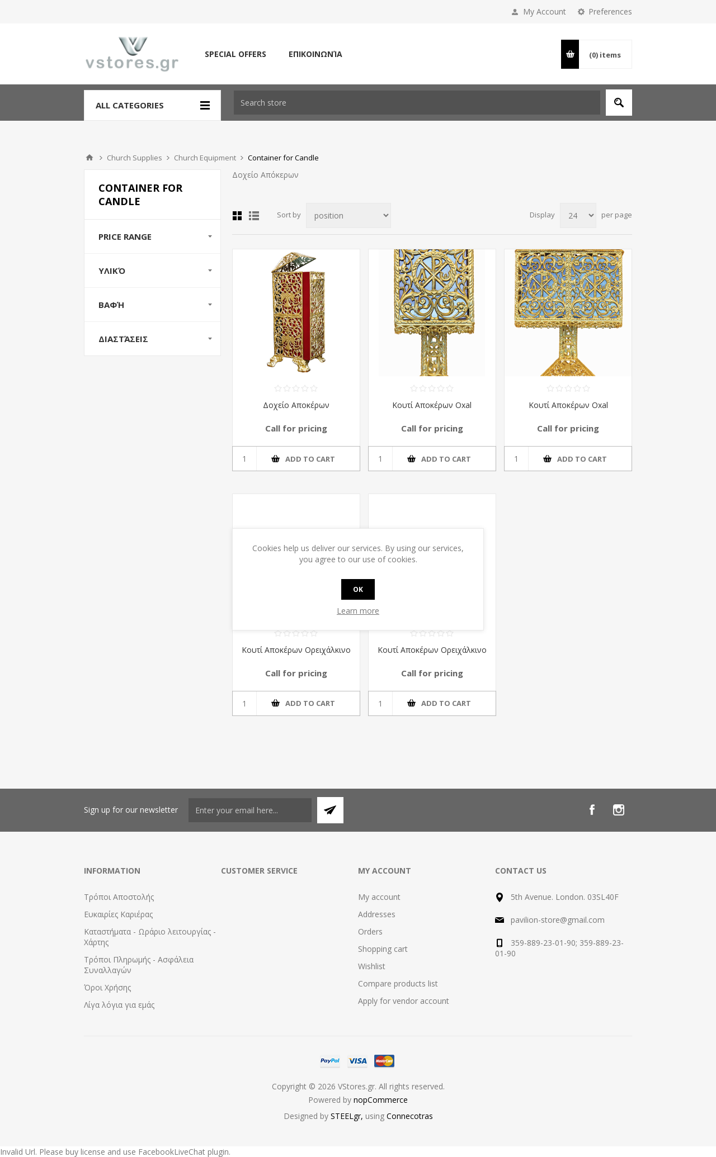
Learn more (358, 610)
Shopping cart (383, 948)
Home (89, 158)
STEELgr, (348, 1116)
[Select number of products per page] (578, 215)
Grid (237, 215)
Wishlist (371, 966)
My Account (544, 11)
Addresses (376, 914)
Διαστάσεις (123, 338)
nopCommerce (381, 1099)
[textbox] (417, 103)
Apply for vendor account (403, 1000)
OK (358, 589)
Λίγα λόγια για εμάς (119, 1004)
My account (379, 897)
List (254, 215)
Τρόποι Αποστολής (119, 897)
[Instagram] (619, 810)
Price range (125, 236)
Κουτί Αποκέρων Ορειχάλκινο (296, 649)
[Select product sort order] (348, 215)
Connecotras (410, 1116)
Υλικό (111, 270)
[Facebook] (592, 810)
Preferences (610, 11)
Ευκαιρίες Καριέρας (118, 914)
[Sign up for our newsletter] (250, 810)
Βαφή (111, 304)
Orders (370, 931)
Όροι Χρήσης (107, 987)
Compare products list (398, 983)
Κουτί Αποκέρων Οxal (432, 405)
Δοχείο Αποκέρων (296, 405)
